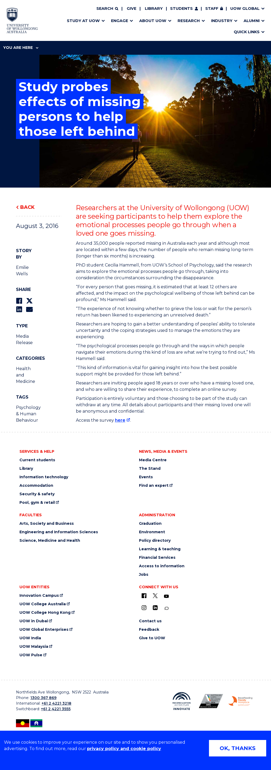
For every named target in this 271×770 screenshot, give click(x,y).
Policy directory (155, 540)
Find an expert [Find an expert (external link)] (154, 485)
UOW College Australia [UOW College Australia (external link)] (42, 604)
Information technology (43, 477)
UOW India (30, 638)
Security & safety (37, 494)
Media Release (24, 339)
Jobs (143, 574)
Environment (152, 532)
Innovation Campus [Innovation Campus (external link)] (39, 595)
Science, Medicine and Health (49, 540)
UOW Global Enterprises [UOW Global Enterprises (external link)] (43, 629)
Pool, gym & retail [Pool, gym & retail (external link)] (37, 502)
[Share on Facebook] (19, 301)
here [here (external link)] (120, 420)
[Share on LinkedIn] (19, 309)
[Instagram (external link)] (144, 608)
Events (146, 477)
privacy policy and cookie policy (124, 748)
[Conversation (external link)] (166, 608)
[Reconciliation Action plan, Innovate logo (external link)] (182, 701)
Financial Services (157, 557)
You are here (20, 47)
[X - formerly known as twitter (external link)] (155, 596)
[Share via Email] (29, 309)
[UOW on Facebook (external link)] (144, 596)
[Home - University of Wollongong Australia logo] (22, 20)
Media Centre (153, 460)
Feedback (149, 629)
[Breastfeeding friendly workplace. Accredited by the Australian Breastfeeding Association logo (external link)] (240, 701)
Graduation (150, 523)
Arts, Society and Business (46, 523)
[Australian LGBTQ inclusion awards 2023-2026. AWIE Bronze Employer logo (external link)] (211, 701)
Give (131, 8)
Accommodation (36, 485)
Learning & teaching (159, 549)
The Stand (150, 468)
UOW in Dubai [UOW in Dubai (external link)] (33, 621)
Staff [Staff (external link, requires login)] (211, 8)
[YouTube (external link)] (166, 596)
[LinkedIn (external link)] (155, 608)
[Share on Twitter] (29, 301)
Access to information (161, 566)
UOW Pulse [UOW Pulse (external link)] (30, 655)
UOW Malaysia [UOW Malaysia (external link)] (33, 646)
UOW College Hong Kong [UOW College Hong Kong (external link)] (45, 612)
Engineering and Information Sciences (58, 532)
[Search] (107, 8)
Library (154, 8)
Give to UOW (152, 638)
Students (181, 8)
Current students (37, 460)
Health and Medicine (25, 375)
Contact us (150, 621)
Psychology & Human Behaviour (26, 414)
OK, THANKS (238, 748)
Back (27, 207)
